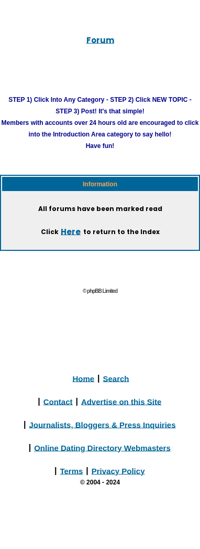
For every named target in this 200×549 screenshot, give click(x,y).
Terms (71, 470)
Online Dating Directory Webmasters (102, 447)
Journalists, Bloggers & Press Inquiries (102, 424)
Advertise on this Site (121, 401)
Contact (58, 401)
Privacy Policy (118, 470)
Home (83, 378)
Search (116, 378)
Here (71, 231)
